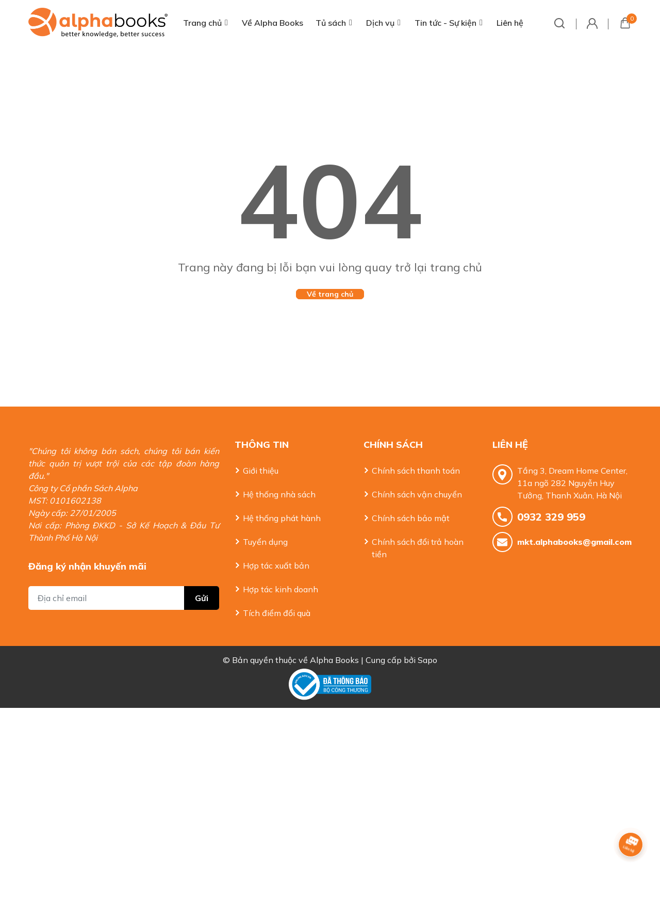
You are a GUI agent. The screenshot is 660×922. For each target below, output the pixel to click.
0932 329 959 (551, 516)
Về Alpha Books (272, 23)
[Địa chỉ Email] (123, 598)
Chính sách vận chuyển (417, 494)
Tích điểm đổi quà (276, 613)
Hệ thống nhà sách (279, 494)
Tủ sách (331, 23)
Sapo (427, 660)
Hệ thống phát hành (282, 518)
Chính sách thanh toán (416, 470)
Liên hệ (510, 23)
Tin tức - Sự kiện (445, 23)
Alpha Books (334, 660)
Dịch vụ (380, 23)
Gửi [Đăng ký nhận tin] (201, 598)
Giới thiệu (260, 470)
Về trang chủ (330, 294)
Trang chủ (202, 23)
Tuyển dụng (265, 542)
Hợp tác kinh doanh (280, 589)
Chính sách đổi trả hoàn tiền (418, 548)
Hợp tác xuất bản (276, 565)
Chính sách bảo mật (411, 518)
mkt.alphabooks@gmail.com (574, 542)
